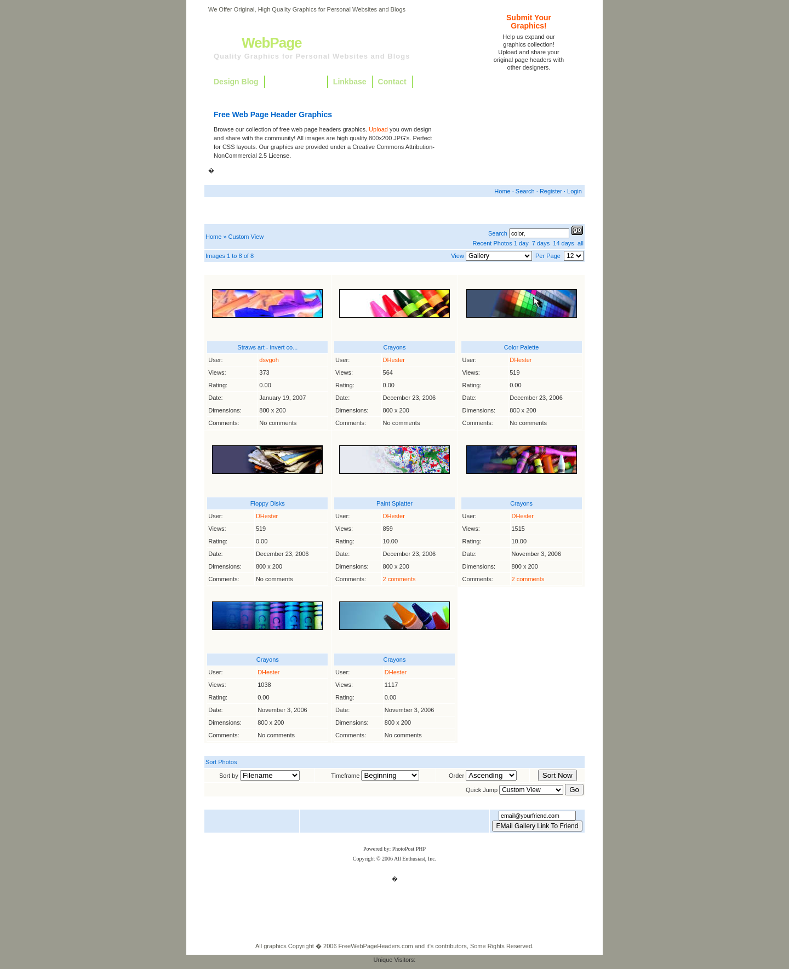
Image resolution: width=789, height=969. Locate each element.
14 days (563, 243)
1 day (521, 243)
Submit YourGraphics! (528, 21)
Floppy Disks (267, 503)
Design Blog (236, 81)
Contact (392, 81)
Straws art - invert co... (267, 347)
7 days (541, 243)
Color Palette (521, 347)
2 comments (399, 579)
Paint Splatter (394, 503)
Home (502, 191)
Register (551, 191)
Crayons (394, 347)
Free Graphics (296, 81)
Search (525, 191)
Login (574, 191)
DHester (394, 360)
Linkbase (350, 81)
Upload (378, 129)
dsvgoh (268, 360)
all (581, 243)
